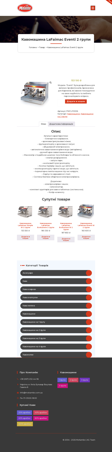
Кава (25, 318)
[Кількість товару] (61, 140)
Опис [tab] (43, 161)
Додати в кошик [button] (25, 275)
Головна (33, 47)
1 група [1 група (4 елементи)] (62, 389)
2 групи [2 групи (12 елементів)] (73, 389)
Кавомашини (73, 151)
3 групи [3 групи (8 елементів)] (84, 389)
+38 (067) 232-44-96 (29, 388)
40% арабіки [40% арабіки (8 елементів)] (41, 420)
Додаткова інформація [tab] (61, 161)
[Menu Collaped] (93, 8)
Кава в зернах (29, 326)
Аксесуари (28, 310)
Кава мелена (29, 343)
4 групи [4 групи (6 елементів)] (62, 395)
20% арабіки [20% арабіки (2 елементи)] (24, 420)
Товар (42, 47)
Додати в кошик (76, 139)
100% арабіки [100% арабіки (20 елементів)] (25, 431)
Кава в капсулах (30, 335)
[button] (51, 120)
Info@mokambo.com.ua (31, 402)
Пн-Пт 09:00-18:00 (28, 407)
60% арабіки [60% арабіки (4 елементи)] (24, 426)
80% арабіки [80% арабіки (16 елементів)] (41, 426)
